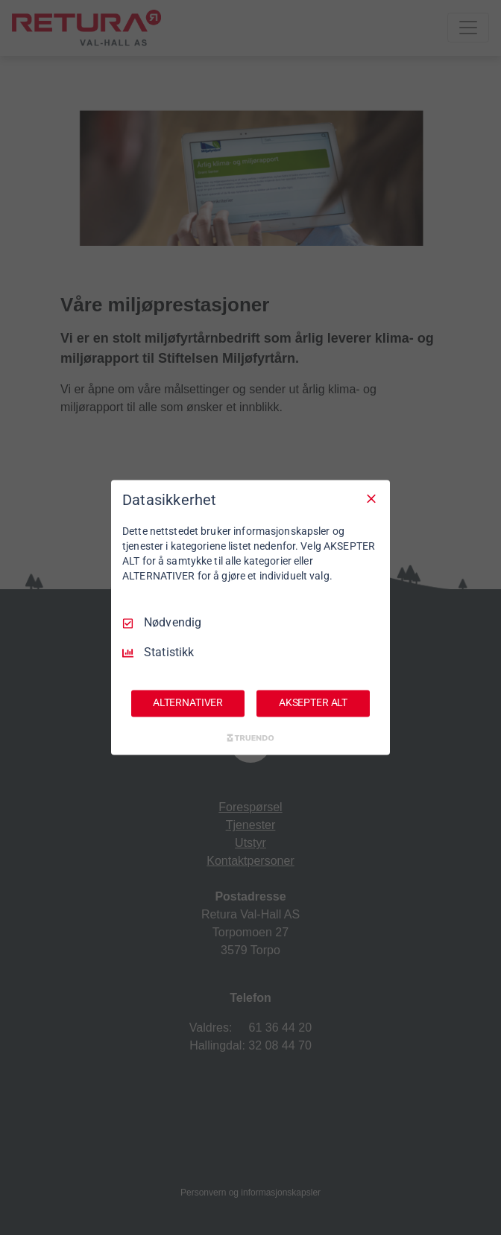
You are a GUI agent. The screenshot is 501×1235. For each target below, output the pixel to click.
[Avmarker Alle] (371, 498)
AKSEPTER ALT (313, 703)
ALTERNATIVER (188, 703)
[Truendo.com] (250, 738)
